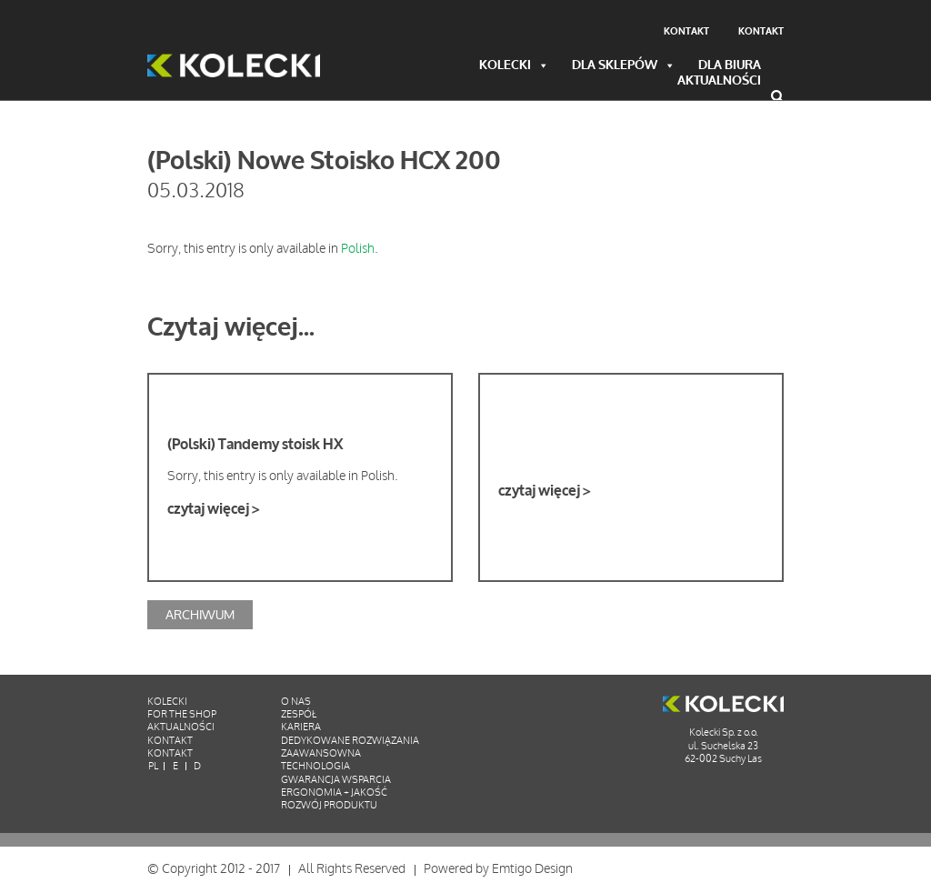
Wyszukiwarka (777, 96)
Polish (358, 248)
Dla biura (729, 66)
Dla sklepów (624, 66)
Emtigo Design (532, 869)
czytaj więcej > (213, 509)
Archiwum (200, 614)
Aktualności (719, 81)
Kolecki (514, 66)
